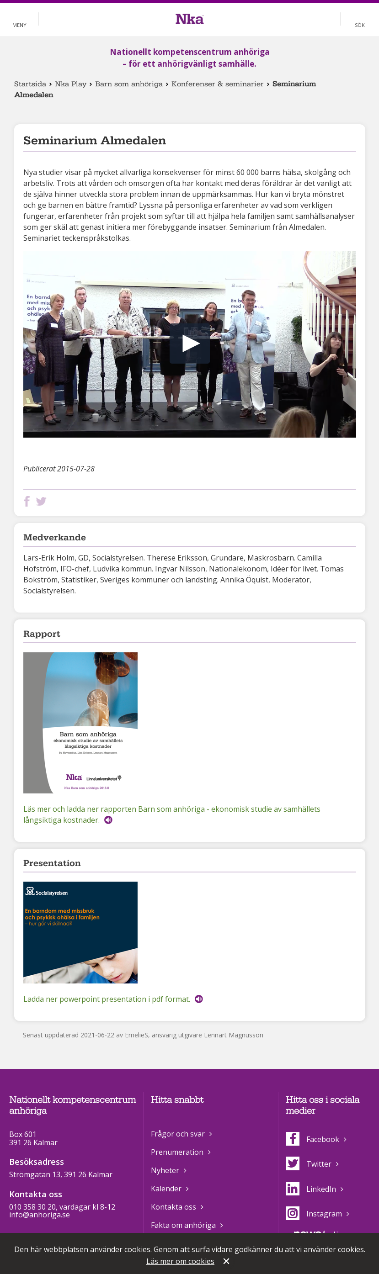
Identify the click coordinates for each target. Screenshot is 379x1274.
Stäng (227, 1262)
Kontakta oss (173, 1207)
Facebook (312, 1139)
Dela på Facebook (28, 501)
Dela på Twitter (43, 501)
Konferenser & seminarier (217, 84)
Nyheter (165, 1170)
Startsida (30, 84)
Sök (360, 24)
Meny (19, 24)
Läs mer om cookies (180, 1261)
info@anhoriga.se (39, 1215)
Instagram (314, 1214)
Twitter (308, 1164)
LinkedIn (311, 1189)
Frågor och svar (178, 1134)
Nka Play (70, 84)
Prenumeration (177, 1152)
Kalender (166, 1189)
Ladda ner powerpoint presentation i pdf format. (106, 999)
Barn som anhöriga (129, 84)
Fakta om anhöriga (183, 1225)
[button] (190, 343)
